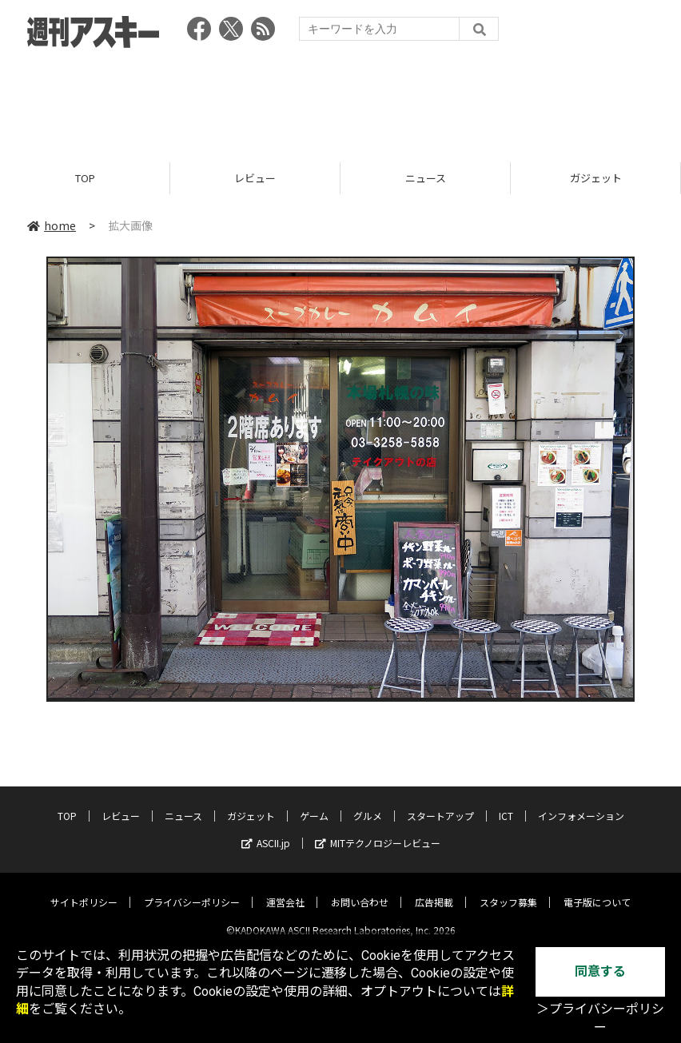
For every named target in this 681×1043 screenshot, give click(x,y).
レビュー (255, 177)
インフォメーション (581, 803)
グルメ (367, 803)
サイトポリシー (83, 889)
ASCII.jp (265, 830)
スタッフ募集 (508, 889)
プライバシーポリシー (192, 889)
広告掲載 (434, 889)
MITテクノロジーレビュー (377, 830)
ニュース (425, 177)
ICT (506, 803)
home (51, 225)
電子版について (597, 889)
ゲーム (314, 803)
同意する (600, 971)
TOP (85, 177)
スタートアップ (440, 803)
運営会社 (285, 889)
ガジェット (596, 177)
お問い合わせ (359, 889)
